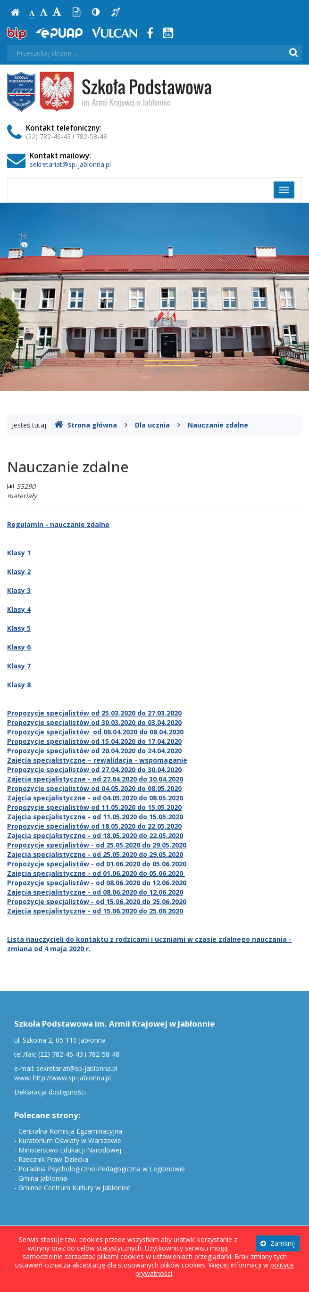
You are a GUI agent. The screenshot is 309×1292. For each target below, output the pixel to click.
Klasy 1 (19, 552)
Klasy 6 (19, 646)
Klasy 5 (19, 628)
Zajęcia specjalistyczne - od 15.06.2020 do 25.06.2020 (95, 910)
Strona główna (85, 424)
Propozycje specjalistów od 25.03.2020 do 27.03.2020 (94, 712)
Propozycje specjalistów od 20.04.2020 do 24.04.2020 (94, 750)
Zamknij (277, 1243)
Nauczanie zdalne (218, 424)
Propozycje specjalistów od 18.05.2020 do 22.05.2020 (94, 826)
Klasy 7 (19, 665)
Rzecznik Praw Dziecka (53, 1159)
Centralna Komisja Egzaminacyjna (70, 1131)
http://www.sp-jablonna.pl (72, 1077)
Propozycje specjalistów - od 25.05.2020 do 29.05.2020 (96, 844)
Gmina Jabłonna (42, 1178)
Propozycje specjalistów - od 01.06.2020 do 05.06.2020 (96, 863)
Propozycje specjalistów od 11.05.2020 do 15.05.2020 (94, 807)
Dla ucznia (152, 424)
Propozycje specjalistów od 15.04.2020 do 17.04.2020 (94, 741)
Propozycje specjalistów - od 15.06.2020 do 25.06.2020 (96, 901)
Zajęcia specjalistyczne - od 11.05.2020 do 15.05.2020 (95, 816)
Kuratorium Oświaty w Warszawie (69, 1140)
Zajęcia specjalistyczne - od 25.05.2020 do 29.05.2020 (95, 854)
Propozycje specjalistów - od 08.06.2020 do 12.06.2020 (96, 882)
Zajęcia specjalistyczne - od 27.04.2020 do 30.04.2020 (95, 778)
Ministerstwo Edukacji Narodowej (69, 1149)
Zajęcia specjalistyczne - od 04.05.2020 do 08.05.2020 (95, 797)
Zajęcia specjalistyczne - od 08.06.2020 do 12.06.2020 (95, 892)
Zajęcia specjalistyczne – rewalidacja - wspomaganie (97, 760)
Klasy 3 (19, 590)
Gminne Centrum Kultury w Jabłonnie (74, 1187)
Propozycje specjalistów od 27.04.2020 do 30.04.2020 (94, 769)
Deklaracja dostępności (50, 1091)
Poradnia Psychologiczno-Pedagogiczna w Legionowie (101, 1168)
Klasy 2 (19, 571)
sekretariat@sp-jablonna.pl (70, 164)
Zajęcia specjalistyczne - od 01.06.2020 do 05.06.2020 (96, 873)
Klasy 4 (19, 609)
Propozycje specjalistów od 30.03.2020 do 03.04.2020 (94, 722)
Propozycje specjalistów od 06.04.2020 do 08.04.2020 (95, 731)
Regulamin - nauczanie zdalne (58, 524)
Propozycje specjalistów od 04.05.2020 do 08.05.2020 (94, 788)
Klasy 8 (19, 684)
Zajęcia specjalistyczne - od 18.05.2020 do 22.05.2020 (95, 835)
